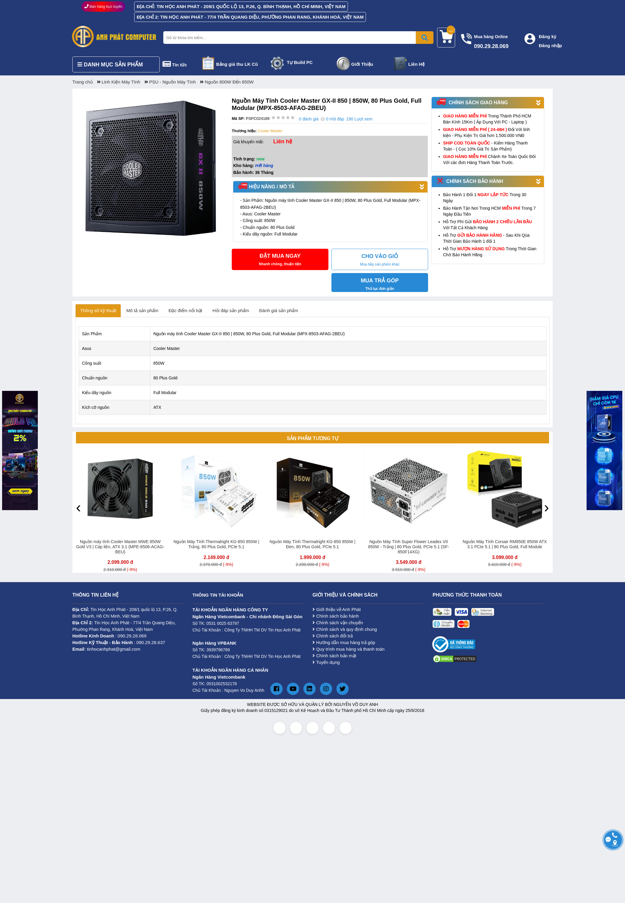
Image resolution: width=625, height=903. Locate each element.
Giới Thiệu (362, 64)
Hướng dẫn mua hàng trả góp (343, 642)
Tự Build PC (300, 62)
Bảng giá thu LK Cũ (237, 64)
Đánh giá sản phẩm (278, 310)
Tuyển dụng (326, 662)
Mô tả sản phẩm (142, 310)
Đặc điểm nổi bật (185, 310)
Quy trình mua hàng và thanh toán (348, 649)
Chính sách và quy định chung (344, 629)
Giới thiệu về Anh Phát (336, 609)
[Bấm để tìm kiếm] (424, 37)
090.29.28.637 (150, 642)
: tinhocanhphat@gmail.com (106, 649)
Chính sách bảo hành (335, 616)
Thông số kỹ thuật (98, 310)
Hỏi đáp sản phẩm (231, 310)
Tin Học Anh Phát (107, 609)
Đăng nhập (550, 45)
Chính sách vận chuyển (337, 622)
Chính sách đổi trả (332, 635)
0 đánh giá (309, 119)
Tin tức (179, 64)
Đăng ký (547, 36)
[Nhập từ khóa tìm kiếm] (297, 37)
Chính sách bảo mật (334, 655)
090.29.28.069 (132, 635)
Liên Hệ (416, 64)
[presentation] (78, 507)
